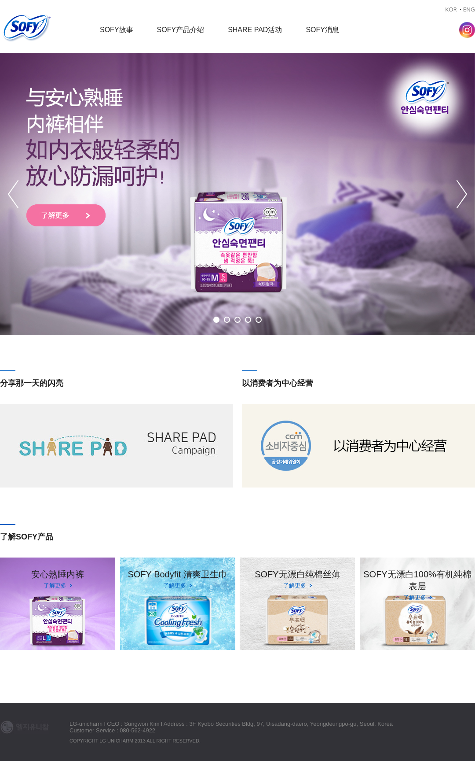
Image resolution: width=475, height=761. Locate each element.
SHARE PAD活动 (255, 29)
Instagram (467, 30)
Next (462, 194)
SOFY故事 (116, 29)
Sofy (26, 28)
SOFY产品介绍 (181, 29)
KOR (451, 9)
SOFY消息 (322, 29)
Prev (13, 194)
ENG (469, 9)
